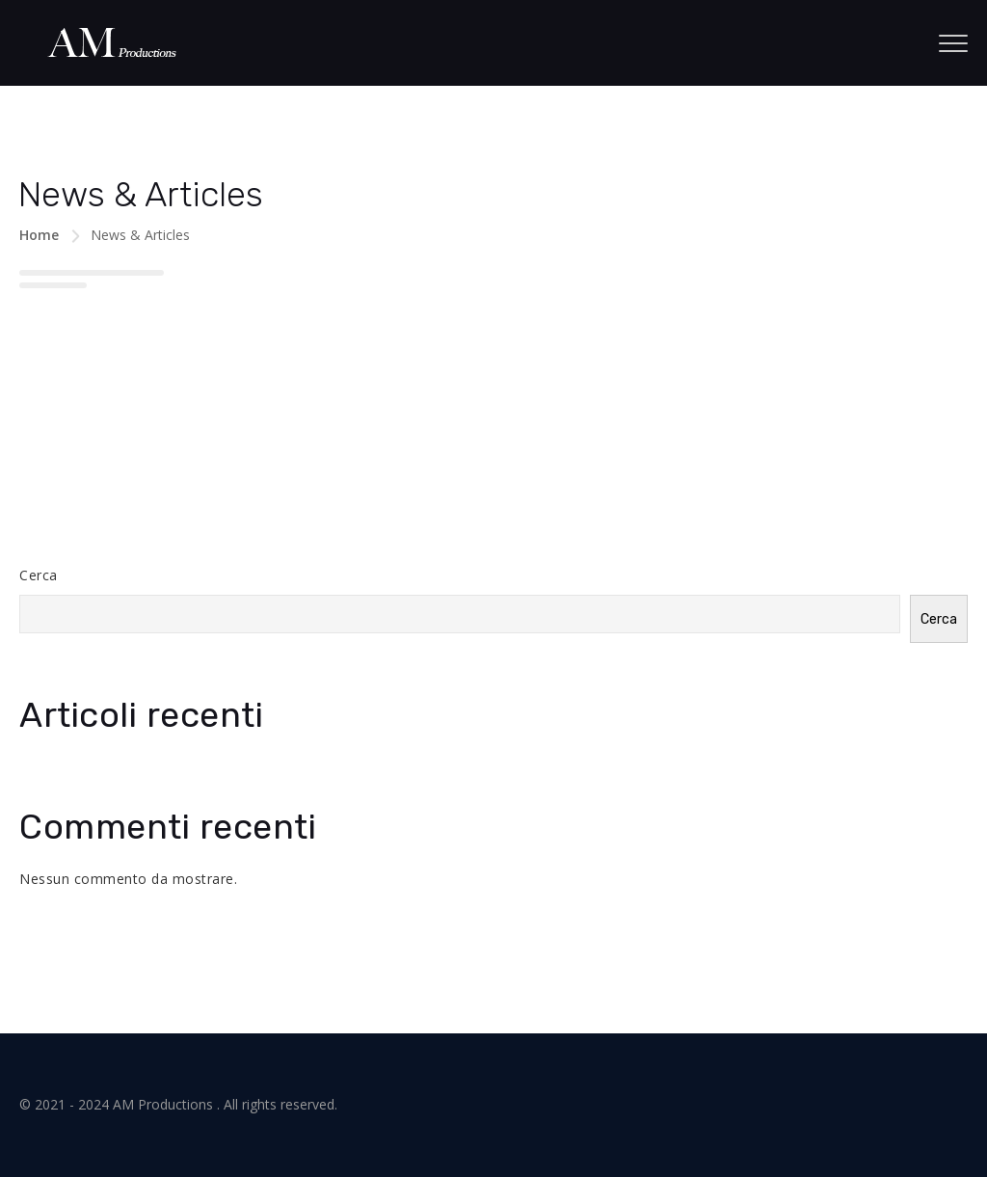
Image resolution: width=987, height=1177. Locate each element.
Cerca (38, 575)
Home (39, 235)
